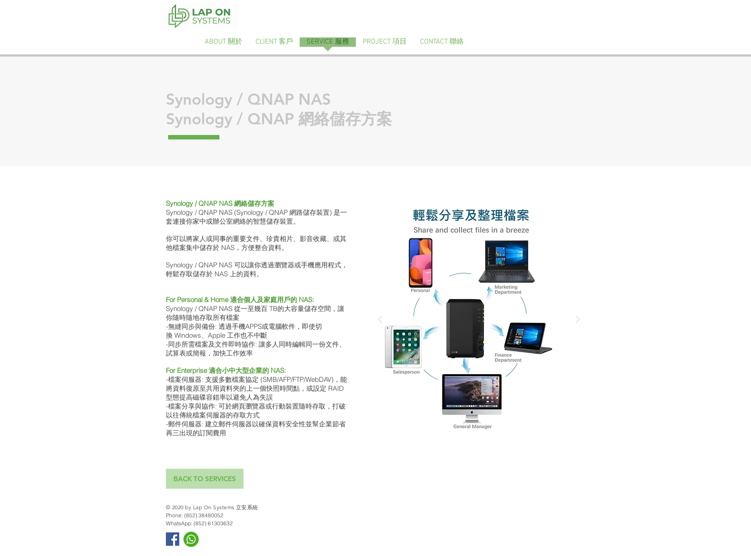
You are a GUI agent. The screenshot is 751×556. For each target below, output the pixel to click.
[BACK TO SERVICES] (204, 479)
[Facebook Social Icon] (172, 539)
